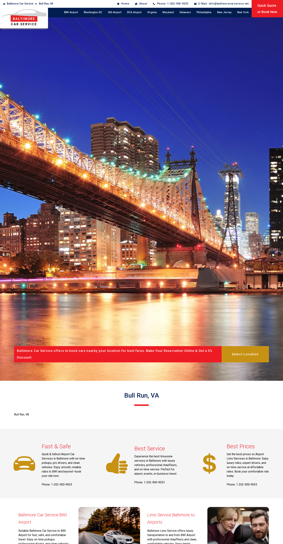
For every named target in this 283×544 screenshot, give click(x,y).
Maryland (168, 12)
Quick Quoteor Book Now (267, 8)
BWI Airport (71, 12)
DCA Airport (134, 12)
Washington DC (93, 12)
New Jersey (224, 12)
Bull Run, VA (46, 3)
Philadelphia (204, 12)
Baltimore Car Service (20, 3)
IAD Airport (114, 12)
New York (243, 12)
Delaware (185, 12)
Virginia (152, 12)
